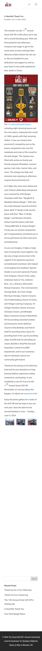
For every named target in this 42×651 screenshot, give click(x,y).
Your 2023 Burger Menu (14, 614)
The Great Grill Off (16, 637)
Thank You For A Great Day (16, 595)
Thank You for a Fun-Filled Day (18, 590)
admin (8, 19)
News (24, 19)
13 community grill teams (19, 124)
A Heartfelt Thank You (13, 16)
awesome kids (30, 393)
